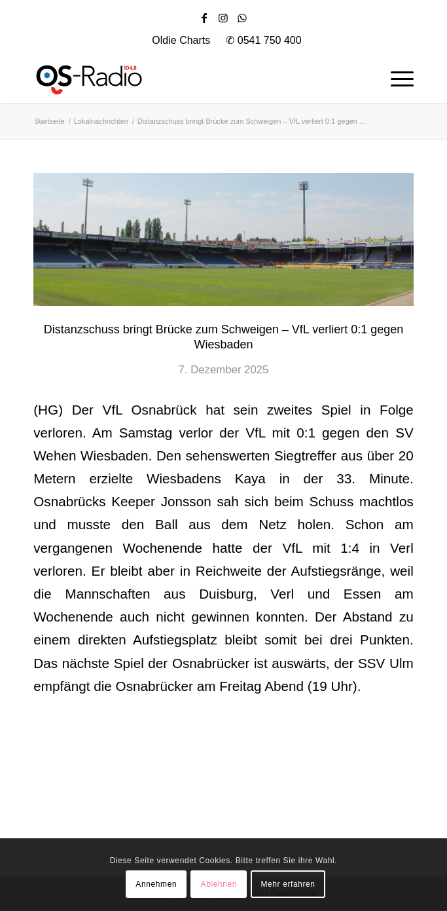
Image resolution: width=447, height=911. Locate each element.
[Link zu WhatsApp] (242, 18)
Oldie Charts (181, 40)
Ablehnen (219, 884)
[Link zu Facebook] (204, 18)
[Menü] (396, 76)
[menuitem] (181, 40)
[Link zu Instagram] (223, 18)
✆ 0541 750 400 (263, 40)
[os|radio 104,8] (131, 76)
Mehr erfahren (287, 884)
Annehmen (156, 884)
